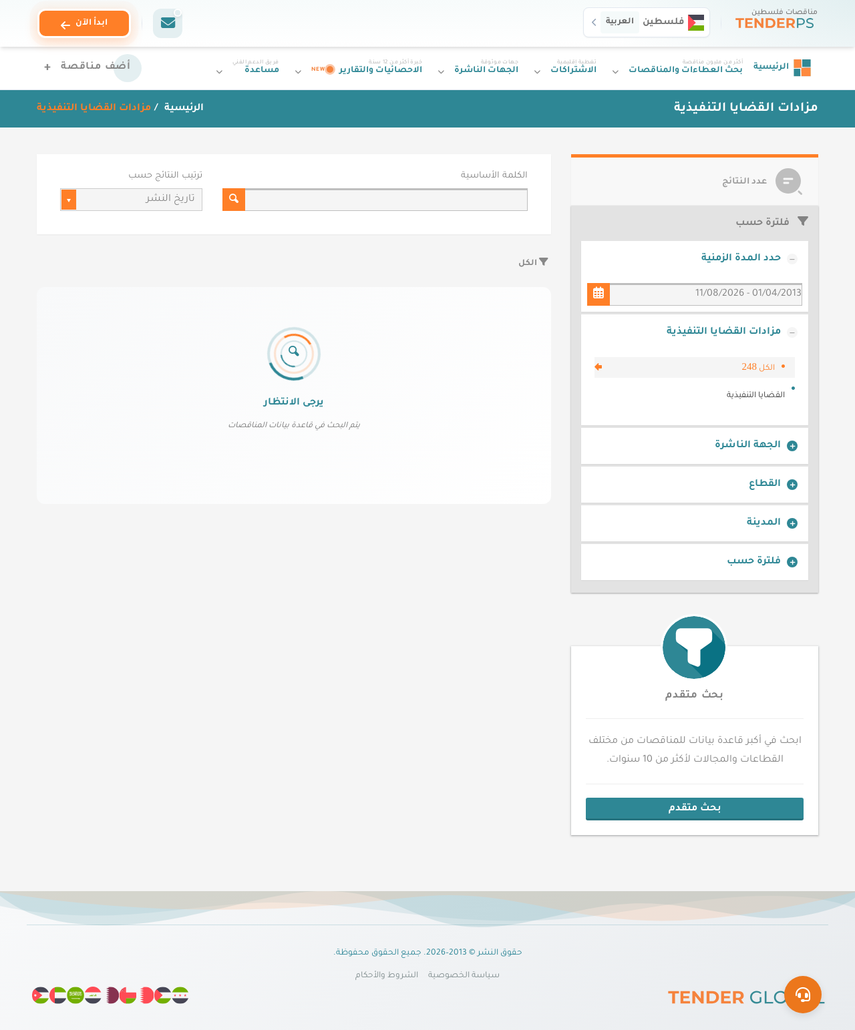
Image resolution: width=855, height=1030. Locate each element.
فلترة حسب (754, 562)
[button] (646, 22)
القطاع (765, 484)
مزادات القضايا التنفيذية (724, 332)
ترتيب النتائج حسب (165, 176)
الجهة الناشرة (748, 446)
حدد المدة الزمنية (741, 259)
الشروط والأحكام (386, 976)
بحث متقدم (694, 696)
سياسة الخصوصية (464, 976)
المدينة (764, 523)
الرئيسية (183, 108)
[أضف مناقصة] (89, 68)
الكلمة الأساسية (494, 176)
